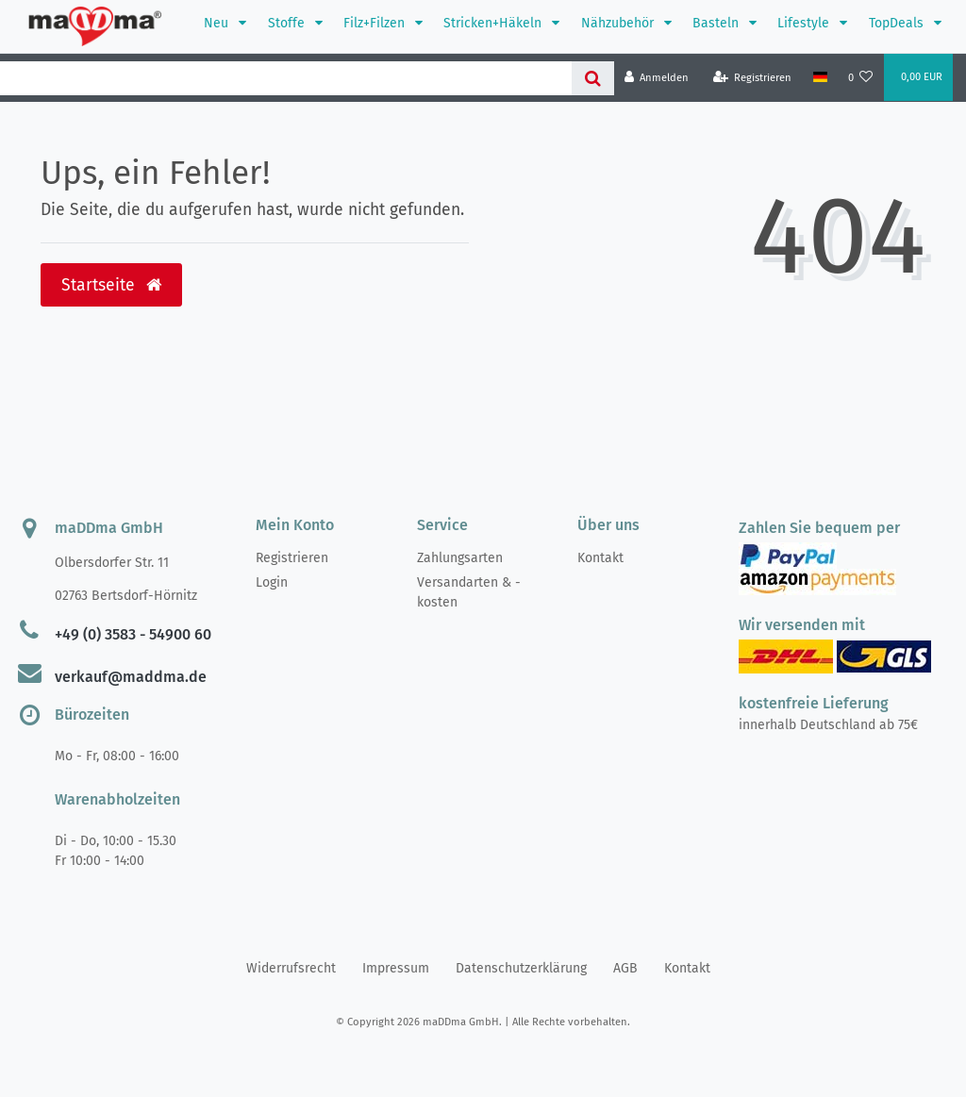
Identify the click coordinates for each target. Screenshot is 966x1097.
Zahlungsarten (460, 558)
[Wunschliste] (861, 78)
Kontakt (600, 558)
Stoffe (288, 23)
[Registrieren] (753, 78)
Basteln (717, 23)
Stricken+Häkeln (494, 23)
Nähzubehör (619, 23)
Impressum (395, 968)
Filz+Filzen (375, 23)
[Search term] (286, 78)
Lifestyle (805, 23)
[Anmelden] (657, 78)
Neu (218, 23)
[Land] (819, 77)
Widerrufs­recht (291, 968)
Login (272, 582)
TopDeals (898, 23)
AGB (625, 968)
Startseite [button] (111, 285)
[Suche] (593, 78)
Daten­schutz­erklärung (521, 968)
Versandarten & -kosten (469, 592)
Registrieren (292, 558)
